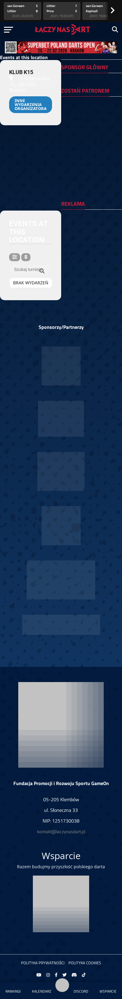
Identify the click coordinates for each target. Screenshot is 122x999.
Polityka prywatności (43, 963)
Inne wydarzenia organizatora (31, 104)
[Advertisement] (91, 237)
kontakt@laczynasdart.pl (61, 831)
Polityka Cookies (84, 963)
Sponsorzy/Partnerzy (61, 327)
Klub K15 (21, 72)
